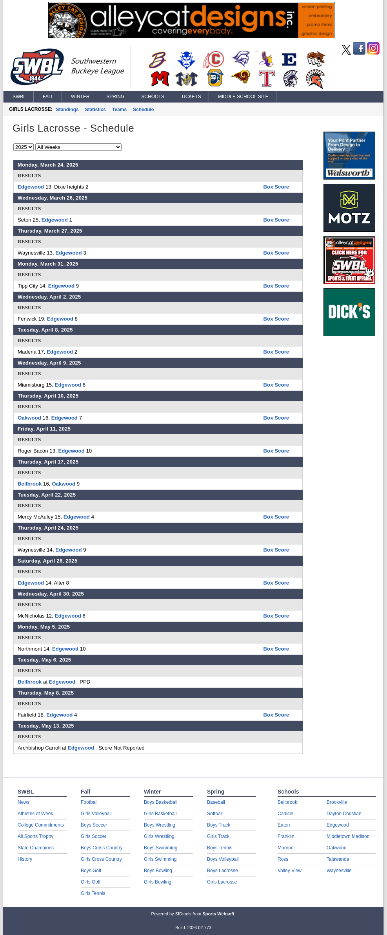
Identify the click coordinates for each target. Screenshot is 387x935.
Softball (215, 813)
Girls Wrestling (159, 836)
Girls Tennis (93, 893)
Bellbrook (30, 484)
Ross (283, 859)
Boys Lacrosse (222, 870)
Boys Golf (91, 870)
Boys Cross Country (102, 848)
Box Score (276, 187)
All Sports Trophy (35, 836)
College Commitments (41, 825)
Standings (67, 109)
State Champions (36, 848)
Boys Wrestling (159, 825)
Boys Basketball (160, 802)
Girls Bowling (157, 882)
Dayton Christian (344, 813)
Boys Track (218, 825)
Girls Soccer (93, 836)
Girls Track (218, 836)
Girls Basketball (160, 813)
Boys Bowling (158, 870)
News (23, 802)
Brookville (337, 802)
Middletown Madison (348, 836)
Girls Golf (90, 882)
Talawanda (338, 859)
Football (89, 802)
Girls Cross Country (101, 859)
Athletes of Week (35, 813)
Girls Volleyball (96, 813)
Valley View (290, 870)
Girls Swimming (160, 859)
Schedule (143, 109)
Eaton (284, 825)
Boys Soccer (94, 825)
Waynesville (339, 870)
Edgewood (31, 187)
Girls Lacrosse (222, 882)
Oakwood (29, 418)
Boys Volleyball (223, 859)
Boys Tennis (219, 848)
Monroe (286, 848)
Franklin (286, 836)
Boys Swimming (160, 848)
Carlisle (285, 813)
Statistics (95, 109)
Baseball (216, 802)
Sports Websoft (218, 913)
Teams (119, 109)
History (25, 859)
